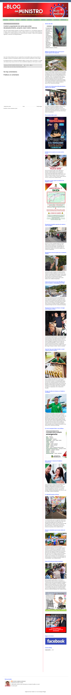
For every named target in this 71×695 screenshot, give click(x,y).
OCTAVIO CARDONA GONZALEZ (19, 681)
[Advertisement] (53, 661)
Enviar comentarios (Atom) (12, 108)
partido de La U (23, 66)
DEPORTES (29, 19)
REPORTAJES (63, 19)
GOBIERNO (23, 19)
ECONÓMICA (49, 19)
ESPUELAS (12, 19)
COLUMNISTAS (37, 19)
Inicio (24, 106)
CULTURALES (56, 19)
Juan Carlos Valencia (13, 66)
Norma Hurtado (18, 66)
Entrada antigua (39, 106)
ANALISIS (17, 19)
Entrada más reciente (7, 106)
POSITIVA (43, 19)
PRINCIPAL (6, 19)
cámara (8, 66)
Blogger (44, 691)
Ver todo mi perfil (14, 685)
